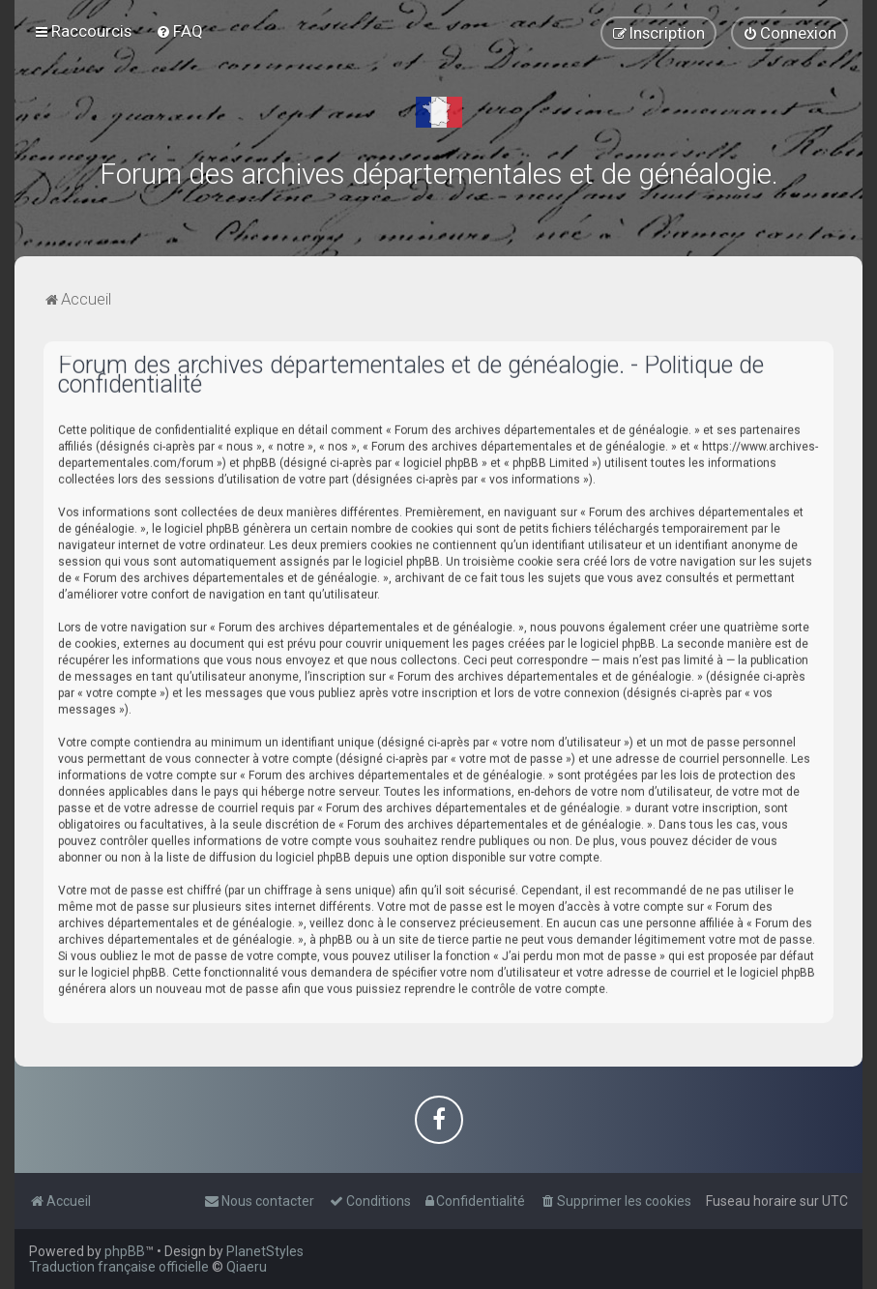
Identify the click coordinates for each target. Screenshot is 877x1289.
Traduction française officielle (119, 1266)
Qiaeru (246, 1266)
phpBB (124, 1251)
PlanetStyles (265, 1251)
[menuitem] (179, 30)
